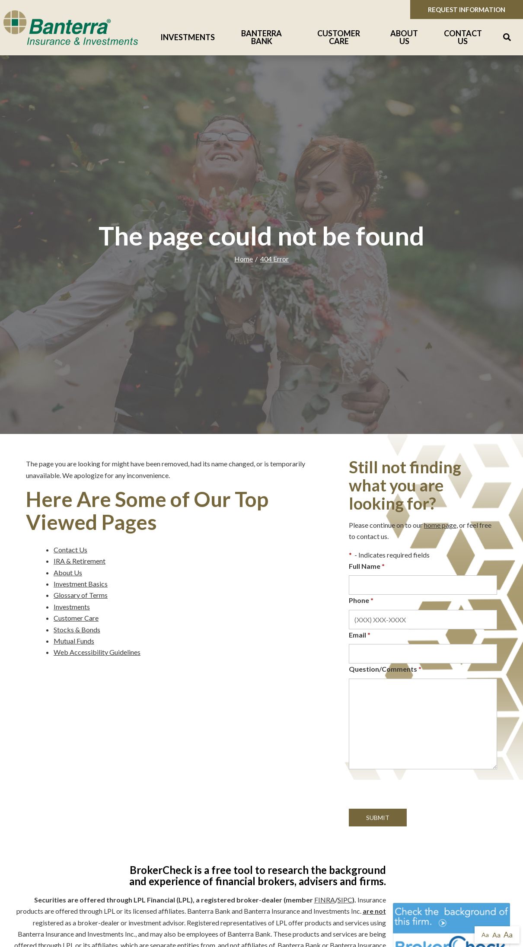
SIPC (345, 900)
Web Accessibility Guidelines (97, 652)
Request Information (466, 9)
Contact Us (463, 37)
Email (359, 635)
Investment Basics (81, 584)
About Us (404, 37)
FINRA (324, 900)
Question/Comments (385, 669)
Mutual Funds (74, 641)
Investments (187, 37)
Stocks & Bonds (77, 629)
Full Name (367, 566)
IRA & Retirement (79, 561)
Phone (361, 600)
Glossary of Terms (81, 595)
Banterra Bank (261, 37)
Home (243, 259)
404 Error (274, 259)
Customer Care (338, 37)
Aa (485, 934)
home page (440, 525)
